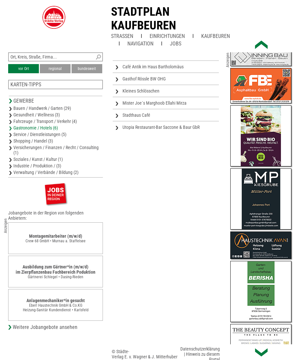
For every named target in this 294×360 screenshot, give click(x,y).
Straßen (122, 36)
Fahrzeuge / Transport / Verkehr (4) (45, 121)
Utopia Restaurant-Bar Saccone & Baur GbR (161, 127)
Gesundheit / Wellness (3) (36, 114)
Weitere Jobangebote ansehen (45, 327)
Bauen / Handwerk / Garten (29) (42, 108)
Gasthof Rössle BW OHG (144, 78)
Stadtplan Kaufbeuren (143, 18)
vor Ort (23, 68)
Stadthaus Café (136, 115)
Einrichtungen (167, 36)
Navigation (140, 44)
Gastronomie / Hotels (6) (35, 127)
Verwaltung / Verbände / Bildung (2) (45, 172)
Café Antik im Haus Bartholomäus (153, 66)
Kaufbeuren (215, 36)
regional (55, 68)
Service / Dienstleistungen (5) (39, 134)
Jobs (175, 44)
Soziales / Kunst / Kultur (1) (38, 159)
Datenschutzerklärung (200, 348)
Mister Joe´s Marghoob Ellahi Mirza (154, 103)
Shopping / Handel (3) (33, 141)
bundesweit (87, 68)
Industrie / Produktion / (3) (37, 165)
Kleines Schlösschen (140, 91)
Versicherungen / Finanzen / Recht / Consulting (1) (56, 150)
